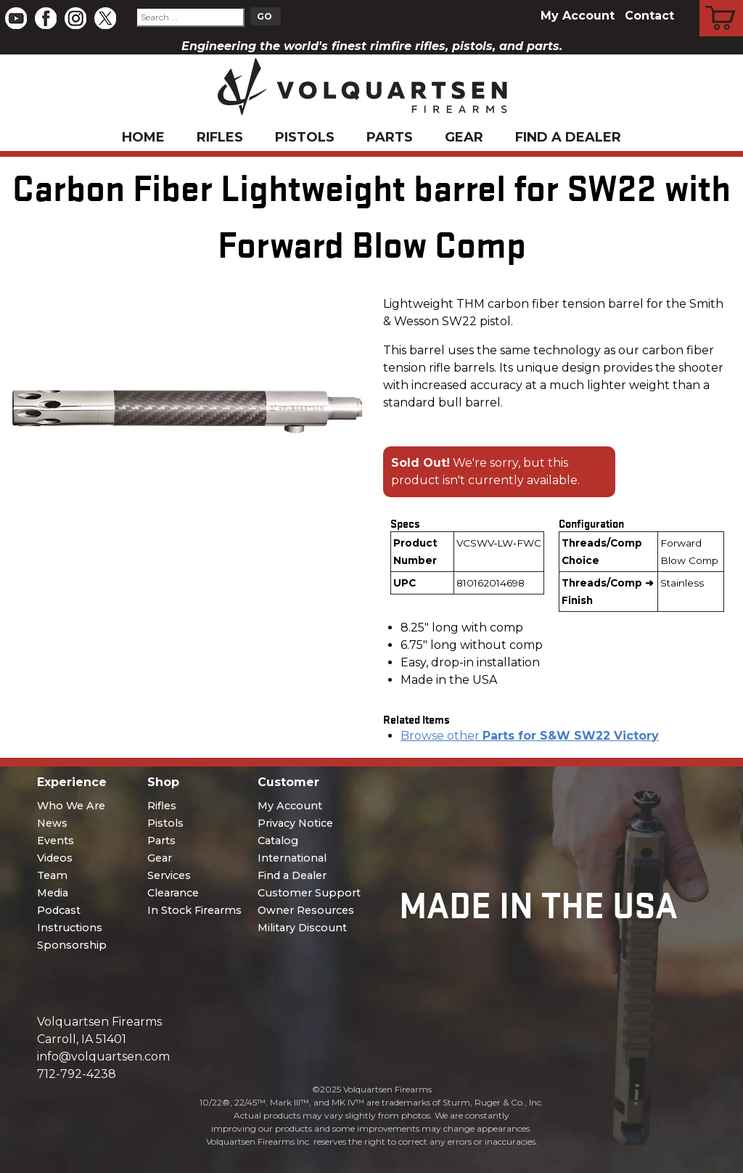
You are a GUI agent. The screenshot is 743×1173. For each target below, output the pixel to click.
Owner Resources (306, 910)
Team (52, 875)
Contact (649, 16)
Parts (389, 137)
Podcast (59, 910)
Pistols (304, 137)
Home (143, 137)
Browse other (530, 736)
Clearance (173, 892)
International (292, 858)
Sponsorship (72, 945)
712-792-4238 (76, 1074)
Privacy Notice (295, 823)
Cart (721, 2)
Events (55, 840)
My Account (578, 16)
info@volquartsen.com (103, 1056)
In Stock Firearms (194, 910)
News (52, 823)
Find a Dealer (568, 137)
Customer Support (309, 892)
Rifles (220, 137)
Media (52, 892)
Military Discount (302, 927)
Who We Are (71, 805)
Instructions (69, 927)
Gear (464, 137)
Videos (55, 858)
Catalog (278, 840)
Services (169, 875)
